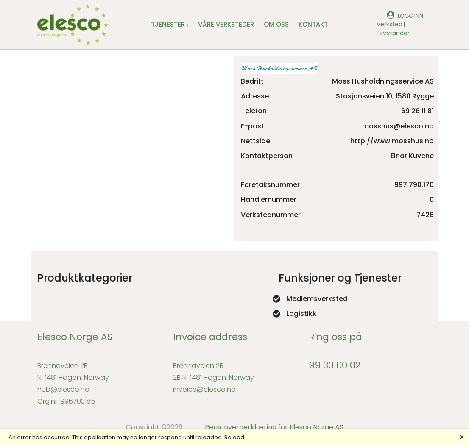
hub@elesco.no (63, 389)
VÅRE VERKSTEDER (226, 24)
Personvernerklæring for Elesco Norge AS (274, 427)
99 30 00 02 (334, 365)
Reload (234, 437)
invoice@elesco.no (204, 389)
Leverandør (393, 33)
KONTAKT (313, 24)
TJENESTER (169, 24)
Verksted (389, 24)
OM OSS (276, 24)
